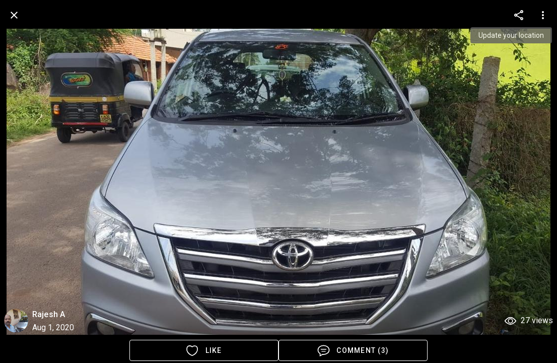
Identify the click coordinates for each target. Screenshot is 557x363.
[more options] (519, 15)
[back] (14, 15)
